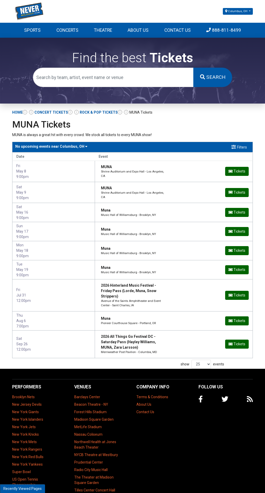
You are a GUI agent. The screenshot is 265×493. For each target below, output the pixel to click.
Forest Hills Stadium (90, 387)
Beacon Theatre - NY (91, 379)
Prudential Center (88, 437)
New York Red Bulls (27, 431)
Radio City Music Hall (91, 444)
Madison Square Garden (94, 394)
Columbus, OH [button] (236, 11)
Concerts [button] (67, 30)
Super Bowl (21, 446)
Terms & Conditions (152, 372)
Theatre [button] (103, 30)
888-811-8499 (223, 30)
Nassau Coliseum (88, 409)
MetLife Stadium (88, 402)
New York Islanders (27, 394)
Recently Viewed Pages (22, 489)
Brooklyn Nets (23, 372)
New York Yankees (27, 439)
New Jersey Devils (27, 379)
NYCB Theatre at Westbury (96, 429)
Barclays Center (87, 372)
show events (202, 338)
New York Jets (24, 402)
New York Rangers (27, 424)
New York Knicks (25, 409)
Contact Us (177, 30)
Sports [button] (32, 30)
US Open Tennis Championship (25, 456)
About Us (138, 30)
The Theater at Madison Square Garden (94, 454)
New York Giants (25, 387)
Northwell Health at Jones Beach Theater (95, 419)
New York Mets (24, 416)
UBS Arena (83, 472)
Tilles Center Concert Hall (94, 465)
